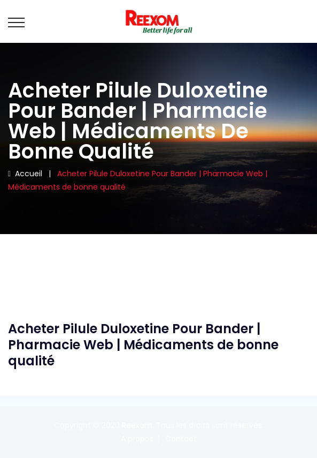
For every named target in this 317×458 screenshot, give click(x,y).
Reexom (137, 425)
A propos (137, 438)
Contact (181, 438)
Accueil (25, 173)
